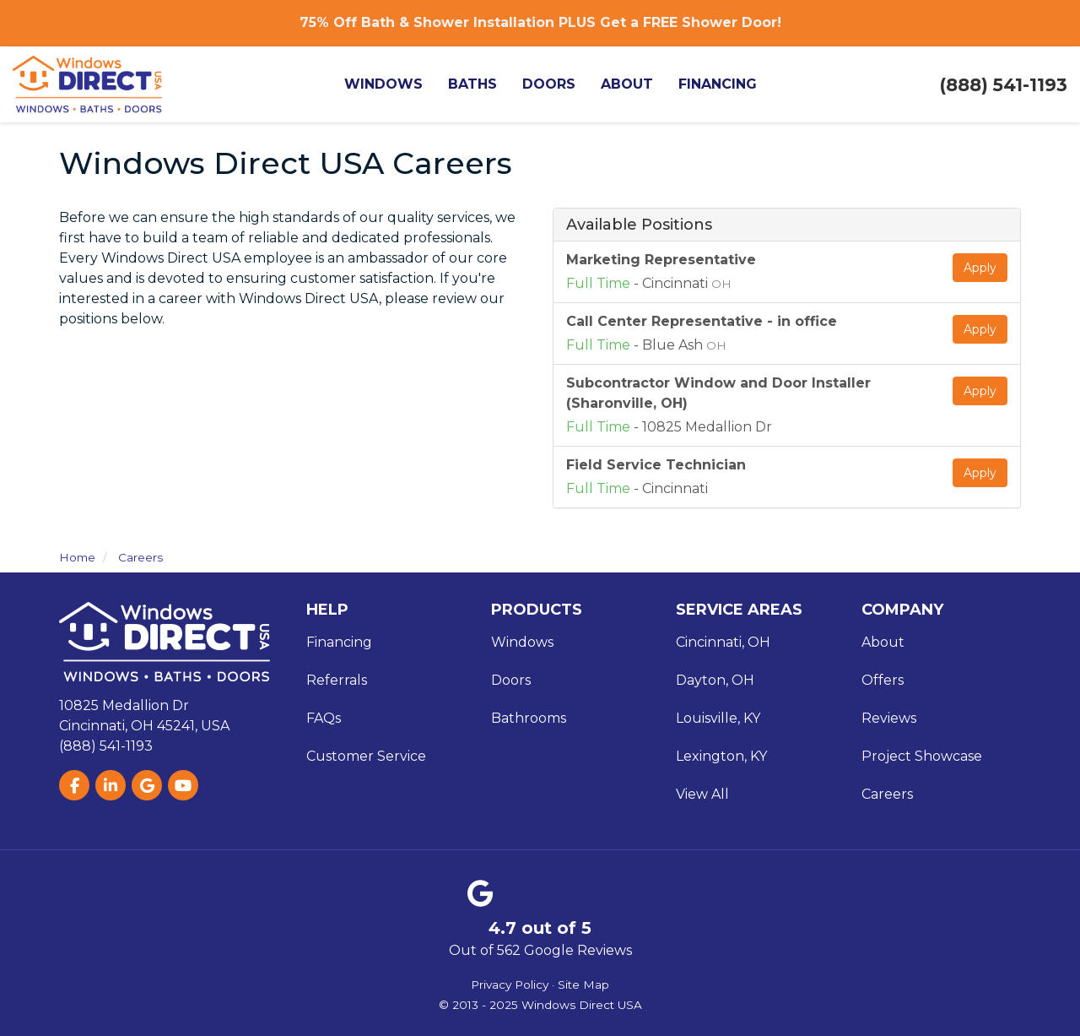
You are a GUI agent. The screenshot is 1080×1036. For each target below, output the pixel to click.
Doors (511, 680)
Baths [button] (482, 84)
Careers (887, 794)
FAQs (323, 718)
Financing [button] (727, 84)
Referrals (336, 680)
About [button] (637, 84)
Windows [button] (393, 84)
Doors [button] (559, 84)
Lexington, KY (721, 756)
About (882, 642)
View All (702, 794)
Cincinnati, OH (723, 642)
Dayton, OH (715, 680)
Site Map (583, 984)
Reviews (888, 718)
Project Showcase (921, 756)
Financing (339, 642)
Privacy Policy (509, 984)
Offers (882, 680)
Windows (522, 642)
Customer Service (366, 756)
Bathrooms (528, 718)
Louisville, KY (718, 718)
